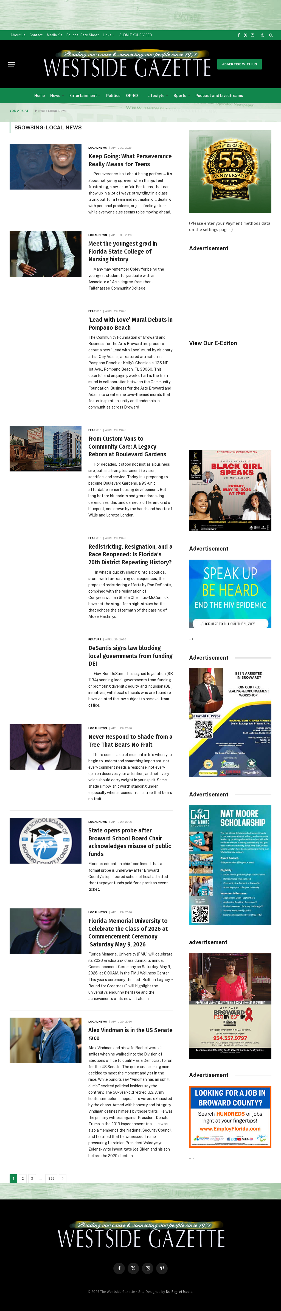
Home (39, 95)
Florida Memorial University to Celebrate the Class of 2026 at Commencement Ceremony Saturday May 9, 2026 (128, 932)
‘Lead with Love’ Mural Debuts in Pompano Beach (130, 323)
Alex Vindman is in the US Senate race (130, 1034)
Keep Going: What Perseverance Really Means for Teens (130, 160)
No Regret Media (179, 1292)
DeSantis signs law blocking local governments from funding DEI (130, 656)
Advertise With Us (239, 64)
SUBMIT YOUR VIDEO (135, 35)
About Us (18, 35)
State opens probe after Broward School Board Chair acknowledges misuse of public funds (129, 842)
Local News (97, 147)
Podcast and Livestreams (219, 95)
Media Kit (54, 35)
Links (107, 35)
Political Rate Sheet (82, 35)
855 (51, 1178)
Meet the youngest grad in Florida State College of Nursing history (122, 251)
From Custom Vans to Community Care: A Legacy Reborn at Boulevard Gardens (127, 446)
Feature (94, 311)
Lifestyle (155, 95)
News (55, 95)
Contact (36, 35)
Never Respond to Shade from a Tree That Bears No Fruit (130, 740)
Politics (113, 95)
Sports (179, 95)
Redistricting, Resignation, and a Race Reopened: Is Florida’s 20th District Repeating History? (130, 554)
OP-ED (132, 95)
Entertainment (83, 95)
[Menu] (11, 64)
